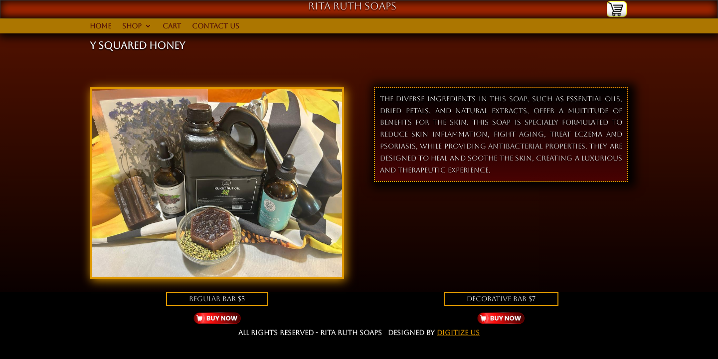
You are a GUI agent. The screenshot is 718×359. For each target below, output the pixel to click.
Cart (172, 26)
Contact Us (215, 26)
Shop (132, 26)
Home (100, 26)
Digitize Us (458, 333)
